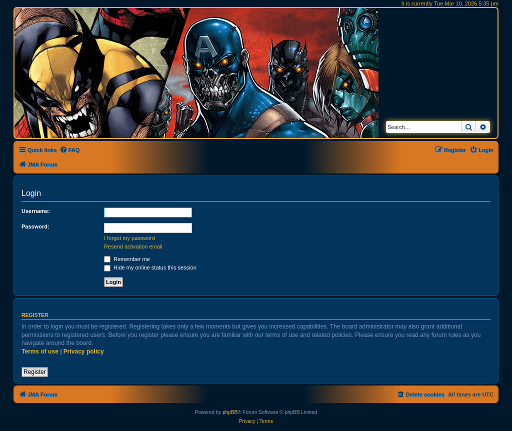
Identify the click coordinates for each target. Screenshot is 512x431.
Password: (36, 227)
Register (35, 372)
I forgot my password (129, 238)
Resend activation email (133, 247)
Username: (36, 211)
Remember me (127, 259)
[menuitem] (70, 150)
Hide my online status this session (150, 267)
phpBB (230, 412)
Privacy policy (84, 351)
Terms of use (40, 351)
